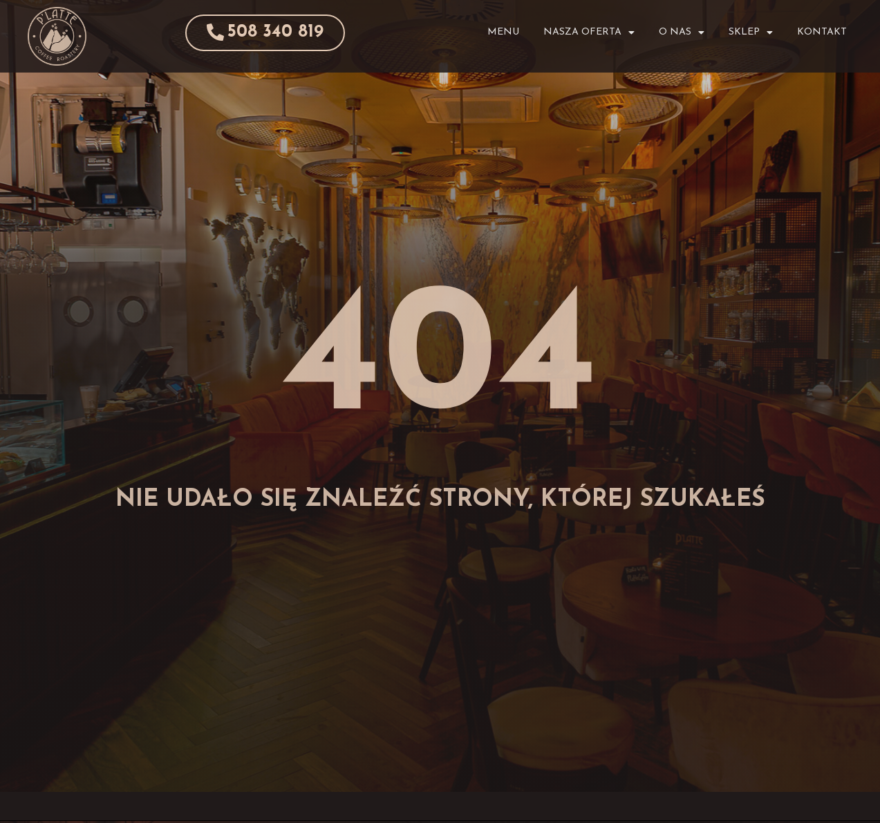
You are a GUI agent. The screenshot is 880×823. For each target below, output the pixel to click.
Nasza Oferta (589, 32)
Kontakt (822, 32)
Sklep (751, 32)
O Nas (681, 32)
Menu (503, 32)
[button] (257, 32)
